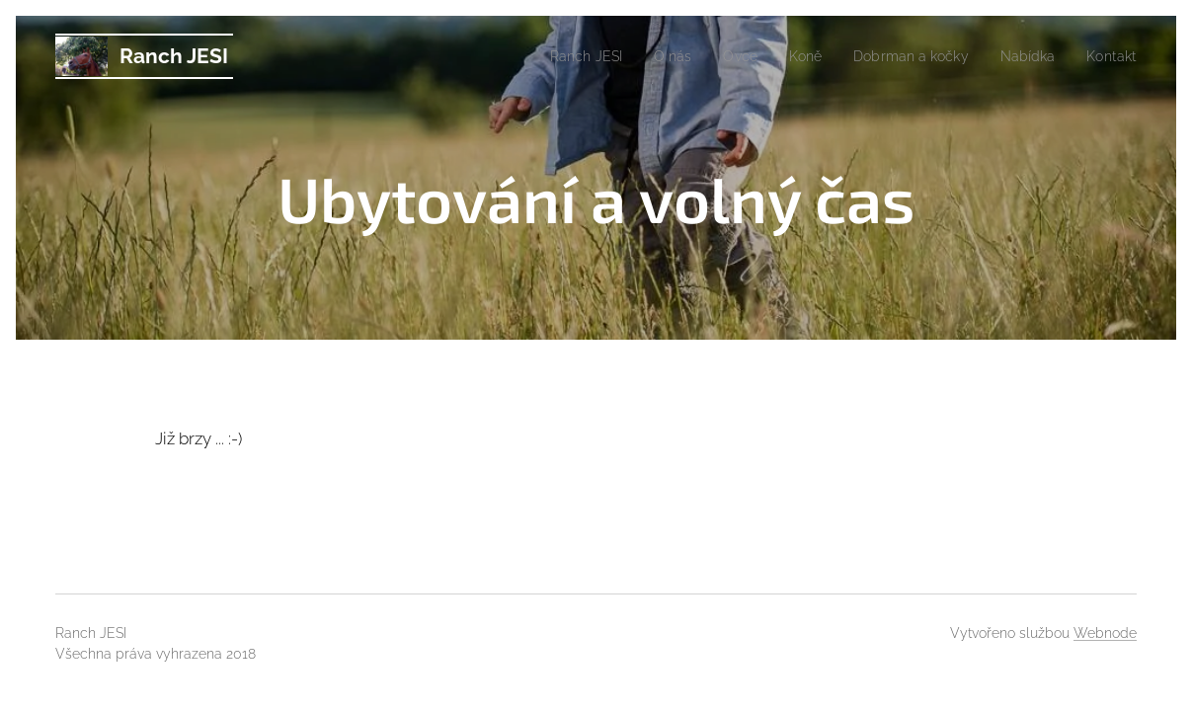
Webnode (1105, 633)
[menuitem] (556, 56)
